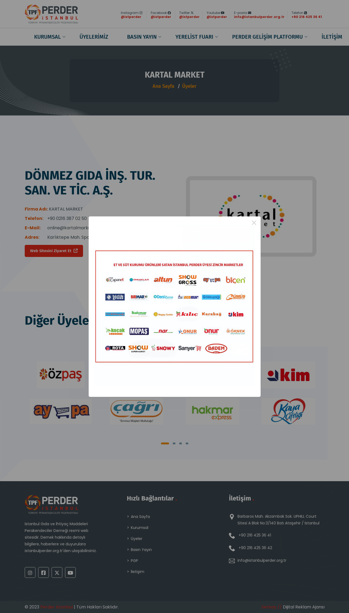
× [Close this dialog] (254, 223)
